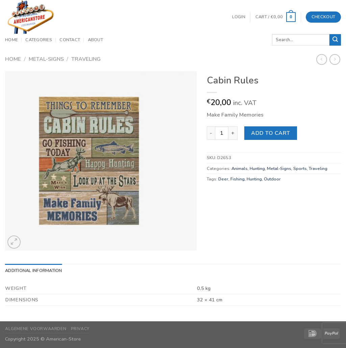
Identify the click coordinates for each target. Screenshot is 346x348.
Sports (300, 169)
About (95, 40)
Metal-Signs (46, 59)
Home (11, 40)
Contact (69, 40)
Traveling (86, 59)
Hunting (257, 169)
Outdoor (272, 179)
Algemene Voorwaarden (35, 328)
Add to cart (270, 133)
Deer (223, 179)
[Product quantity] (221, 133)
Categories (38, 40)
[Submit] (335, 40)
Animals (239, 169)
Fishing (237, 179)
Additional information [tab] (33, 271)
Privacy (80, 328)
